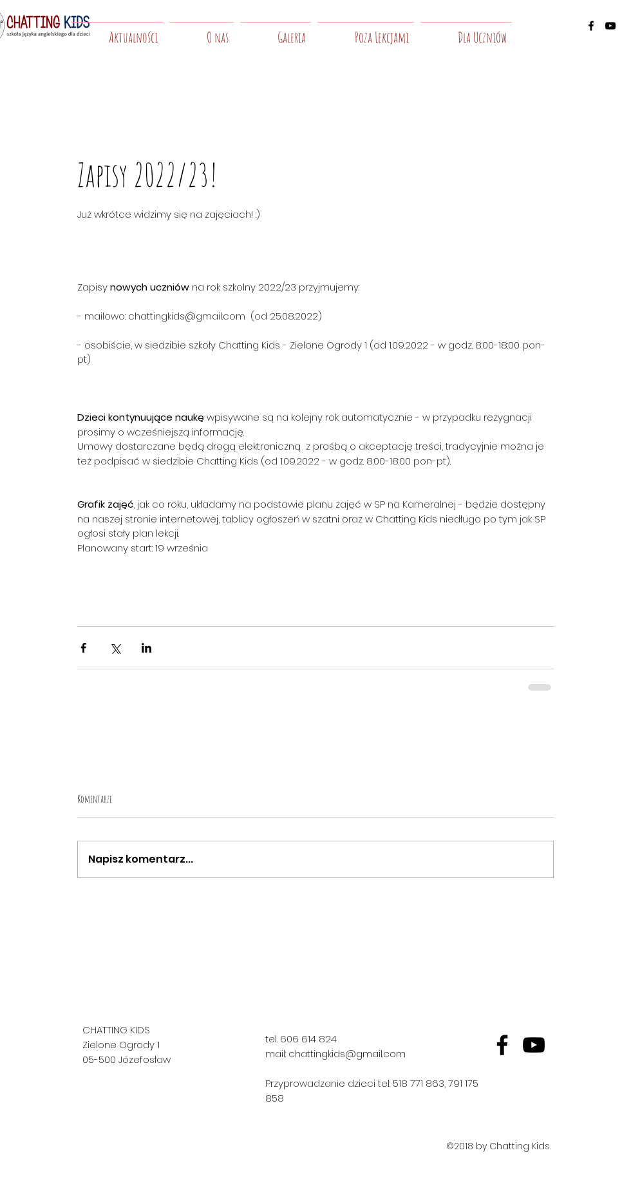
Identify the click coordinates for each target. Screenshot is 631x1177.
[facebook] (591, 25)
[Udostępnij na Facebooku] (83, 648)
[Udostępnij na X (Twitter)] (115, 648)
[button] (201, 31)
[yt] (533, 1044)
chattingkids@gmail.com (347, 1053)
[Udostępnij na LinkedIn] (146, 648)
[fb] (502, 1044)
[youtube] (610, 25)
